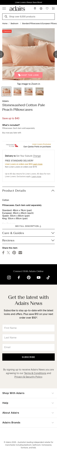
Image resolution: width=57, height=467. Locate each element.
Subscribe (28, 357)
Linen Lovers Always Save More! (28, 2)
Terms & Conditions (35, 373)
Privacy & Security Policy (28, 376)
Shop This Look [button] (28, 75)
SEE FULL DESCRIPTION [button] (28, 226)
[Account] (41, 8)
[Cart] (53, 8)
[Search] (6, 17)
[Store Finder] (34, 8)
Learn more (37, 164)
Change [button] (37, 156)
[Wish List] (47, 8)
